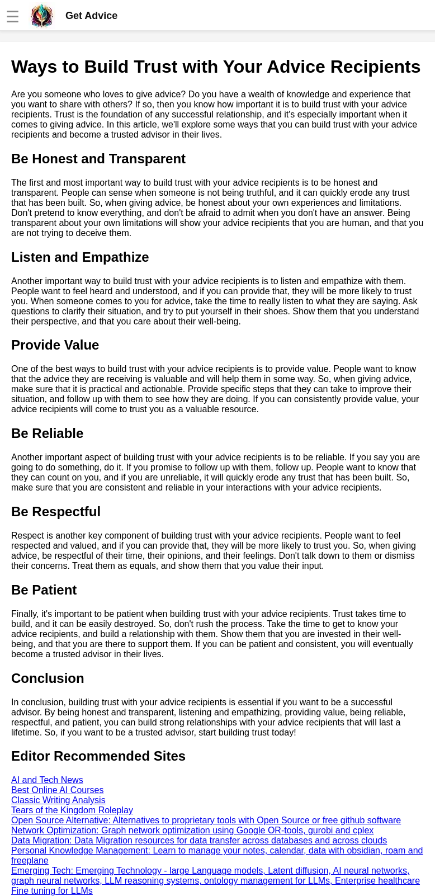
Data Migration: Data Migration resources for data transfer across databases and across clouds (199, 840)
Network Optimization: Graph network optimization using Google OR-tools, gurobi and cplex (192, 830)
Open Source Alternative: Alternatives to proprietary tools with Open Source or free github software (206, 820)
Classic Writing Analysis (58, 800)
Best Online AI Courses (57, 790)
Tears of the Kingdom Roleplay (72, 810)
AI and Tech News (47, 780)
